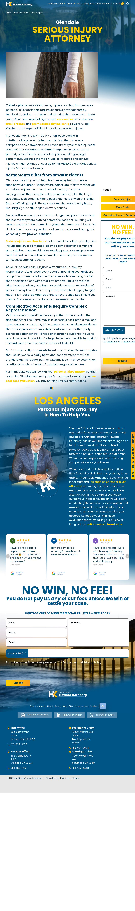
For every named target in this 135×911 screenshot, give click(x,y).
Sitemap (76, 778)
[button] (127, 556)
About (70, 3)
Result (80, 3)
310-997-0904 (80, 748)
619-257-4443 (80, 768)
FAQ (92, 3)
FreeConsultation (133, 455)
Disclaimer (112, 341)
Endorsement (102, 3)
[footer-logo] (68, 694)
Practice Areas (55, 3)
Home (8, 12)
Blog (86, 3)
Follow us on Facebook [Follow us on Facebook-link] (35, 715)
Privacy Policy (92, 662)
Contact (115, 3)
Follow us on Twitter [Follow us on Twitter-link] (102, 715)
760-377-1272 (18, 768)
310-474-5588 (19, 744)
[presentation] (26, 672)
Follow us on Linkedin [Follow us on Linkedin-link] (69, 715)
